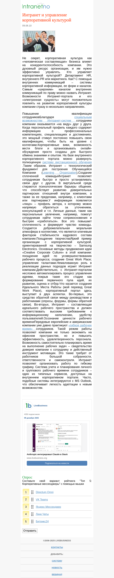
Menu (86, 6)
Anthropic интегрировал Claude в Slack (47, 454)
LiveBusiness (40, 405)
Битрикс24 (42, 521)
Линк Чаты (42, 514)
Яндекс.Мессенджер (48, 506)
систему (57, 561)
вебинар (57, 574)
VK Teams (42, 499)
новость (57, 567)
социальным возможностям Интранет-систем (57, 119)
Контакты (57, 547)
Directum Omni (45, 492)
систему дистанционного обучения (67, 162)
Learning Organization (59, 172)
